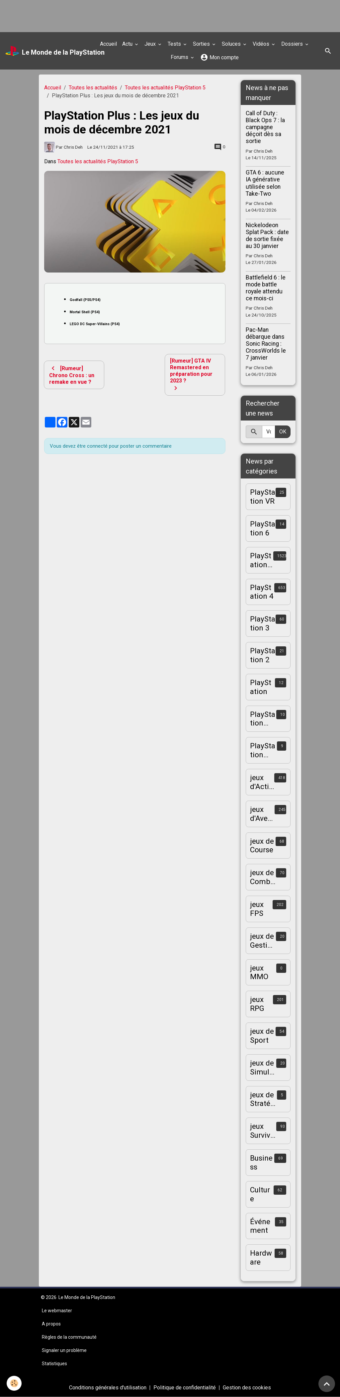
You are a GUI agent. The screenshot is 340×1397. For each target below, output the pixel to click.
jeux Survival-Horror (263, 1131)
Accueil (108, 44)
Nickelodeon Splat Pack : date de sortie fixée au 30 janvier (267, 235)
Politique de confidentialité (184, 1387)
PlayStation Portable (262, 719)
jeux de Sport (262, 1035)
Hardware (261, 1257)
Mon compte (219, 57)
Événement (260, 1226)
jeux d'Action (261, 782)
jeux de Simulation (263, 1067)
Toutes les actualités (93, 87)
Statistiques (54, 1363)
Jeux (150, 44)
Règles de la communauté (69, 1337)
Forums (180, 57)
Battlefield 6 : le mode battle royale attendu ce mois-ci (266, 288)
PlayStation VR (262, 496)
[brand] (48, 51)
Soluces (232, 44)
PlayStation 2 (262, 655)
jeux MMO (259, 972)
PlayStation (260, 687)
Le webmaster (57, 1310)
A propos (51, 1323)
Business (261, 1162)
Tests (175, 44)
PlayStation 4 (262, 592)
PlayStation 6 (262, 528)
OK (282, 431)
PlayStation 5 (260, 560)
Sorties (202, 44)
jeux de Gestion (262, 941)
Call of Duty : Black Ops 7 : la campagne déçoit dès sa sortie (265, 127)
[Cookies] (14, 1383)
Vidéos (262, 44)
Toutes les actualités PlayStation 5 (165, 87)
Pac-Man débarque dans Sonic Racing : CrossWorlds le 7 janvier (266, 343)
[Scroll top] (326, 1383)
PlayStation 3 (262, 623)
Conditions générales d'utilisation (107, 1387)
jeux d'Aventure (262, 814)
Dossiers (292, 44)
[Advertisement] (121, 15)
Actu (128, 44)
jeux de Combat (262, 877)
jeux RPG (257, 1004)
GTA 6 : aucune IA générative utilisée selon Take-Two (265, 183)
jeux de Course (262, 845)
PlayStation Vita (262, 750)
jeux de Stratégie (263, 1099)
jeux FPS (257, 909)
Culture (260, 1194)
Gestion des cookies (247, 1387)
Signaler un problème (64, 1350)
